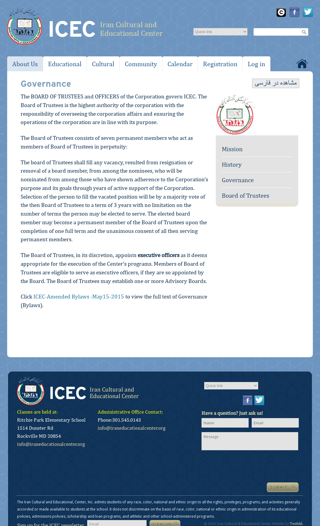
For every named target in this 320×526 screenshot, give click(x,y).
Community (141, 64)
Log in (256, 64)
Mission (232, 149)
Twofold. (296, 524)
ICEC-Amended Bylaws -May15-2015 (78, 296)
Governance (238, 180)
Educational (64, 64)
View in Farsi (275, 83)
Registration (220, 64)
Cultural (103, 64)
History (232, 164)
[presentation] (246, 465)
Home (302, 63)
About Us (25, 64)
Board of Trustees (245, 195)
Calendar (180, 64)
